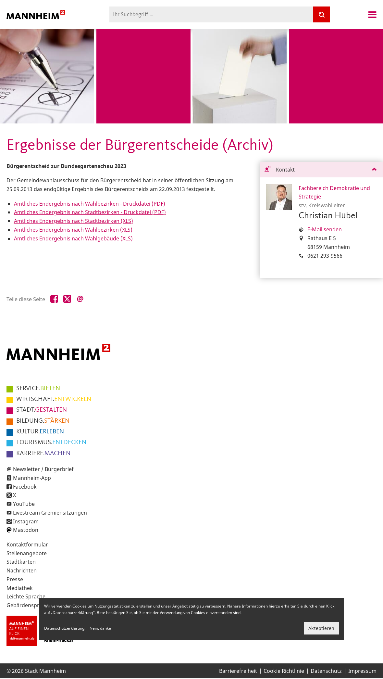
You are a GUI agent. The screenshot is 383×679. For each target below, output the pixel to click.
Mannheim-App (32, 477)
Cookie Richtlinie (284, 670)
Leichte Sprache (25, 596)
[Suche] (321, 14)
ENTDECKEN (51, 442)
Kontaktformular (27, 544)
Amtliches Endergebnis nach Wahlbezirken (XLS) (73, 229)
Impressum (362, 670)
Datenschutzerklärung (64, 628)
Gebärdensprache (28, 605)
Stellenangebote (26, 553)
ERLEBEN (40, 432)
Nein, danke (100, 628)
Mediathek (19, 588)
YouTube (24, 503)
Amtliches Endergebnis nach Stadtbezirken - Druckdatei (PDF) (90, 212)
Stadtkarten (21, 561)
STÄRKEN (42, 421)
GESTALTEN (41, 410)
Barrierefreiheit (238, 670)
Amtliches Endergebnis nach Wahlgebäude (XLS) (73, 238)
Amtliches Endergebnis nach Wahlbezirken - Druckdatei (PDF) (89, 203)
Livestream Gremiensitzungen (50, 512)
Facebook (25, 486)
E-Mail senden (324, 229)
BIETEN (38, 388)
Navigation (372, 14)
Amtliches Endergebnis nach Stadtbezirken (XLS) (73, 220)
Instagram (26, 521)
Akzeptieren (321, 628)
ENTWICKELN (53, 399)
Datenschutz (326, 670)
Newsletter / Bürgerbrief (43, 469)
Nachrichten (21, 570)
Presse (14, 579)
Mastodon (25, 529)
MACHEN (43, 453)
